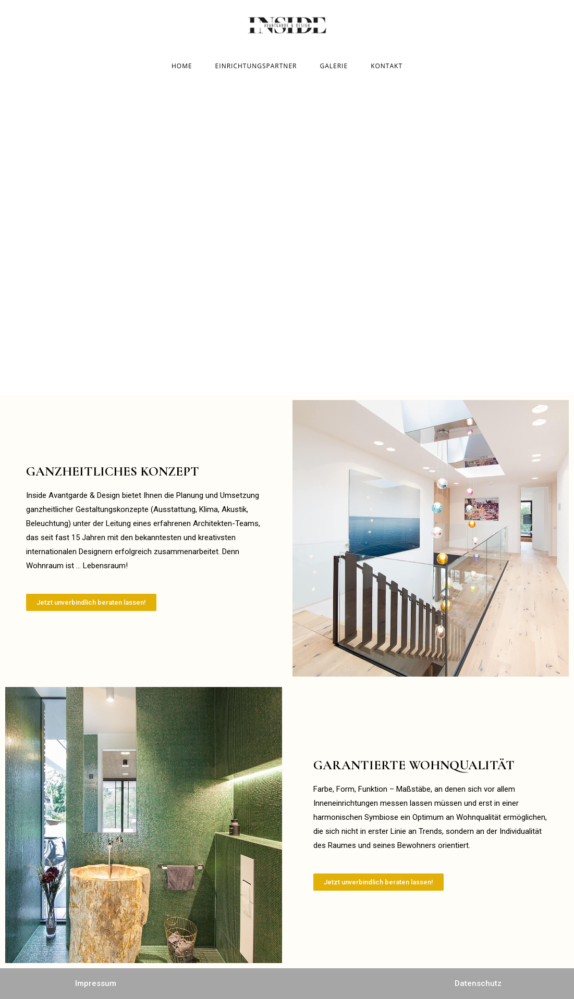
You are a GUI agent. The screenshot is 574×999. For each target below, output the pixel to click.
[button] (91, 602)
